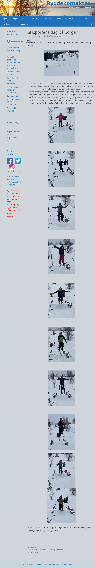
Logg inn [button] (27, 24)
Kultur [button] (48, 18)
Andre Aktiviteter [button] (67, 18)
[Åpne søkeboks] (91, 24)
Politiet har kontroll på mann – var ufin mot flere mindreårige (13, 63)
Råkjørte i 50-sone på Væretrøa (12, 81)
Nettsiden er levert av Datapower (58, 564)
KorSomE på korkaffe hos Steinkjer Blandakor (47, 550)
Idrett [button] (35, 18)
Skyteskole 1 (35, 552)
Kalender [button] (85, 18)
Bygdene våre (18, 18)
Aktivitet (33, 547)
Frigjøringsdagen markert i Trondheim (14, 90)
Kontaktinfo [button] (10, 24)
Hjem (5, 18)
